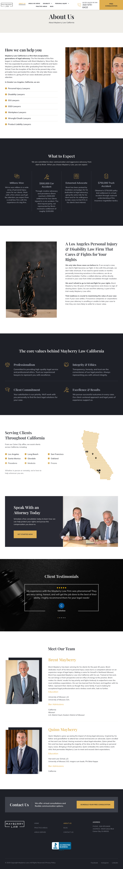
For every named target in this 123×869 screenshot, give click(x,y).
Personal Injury (62, 3)
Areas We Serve (34, 3)
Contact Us (68, 832)
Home (36, 823)
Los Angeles (13, 456)
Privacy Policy (50, 863)
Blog (51, 6)
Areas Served (40, 832)
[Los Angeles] (6, 456)
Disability (47, 3)
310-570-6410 (87, 6)
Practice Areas (41, 6)
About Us (22, 3)
